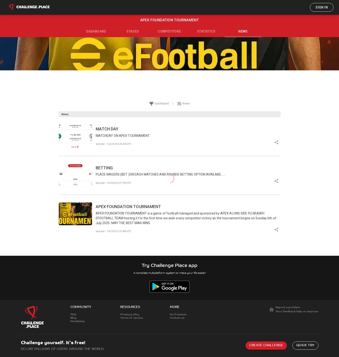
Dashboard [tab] (96, 31)
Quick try (305, 345)
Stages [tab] (132, 31)
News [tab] (243, 31)
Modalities (77, 321)
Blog (73, 318)
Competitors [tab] (169, 31)
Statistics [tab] (206, 31)
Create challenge (266, 345)
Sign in (322, 7)
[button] (169, 136)
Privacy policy (129, 314)
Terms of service (131, 318)
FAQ (73, 314)
